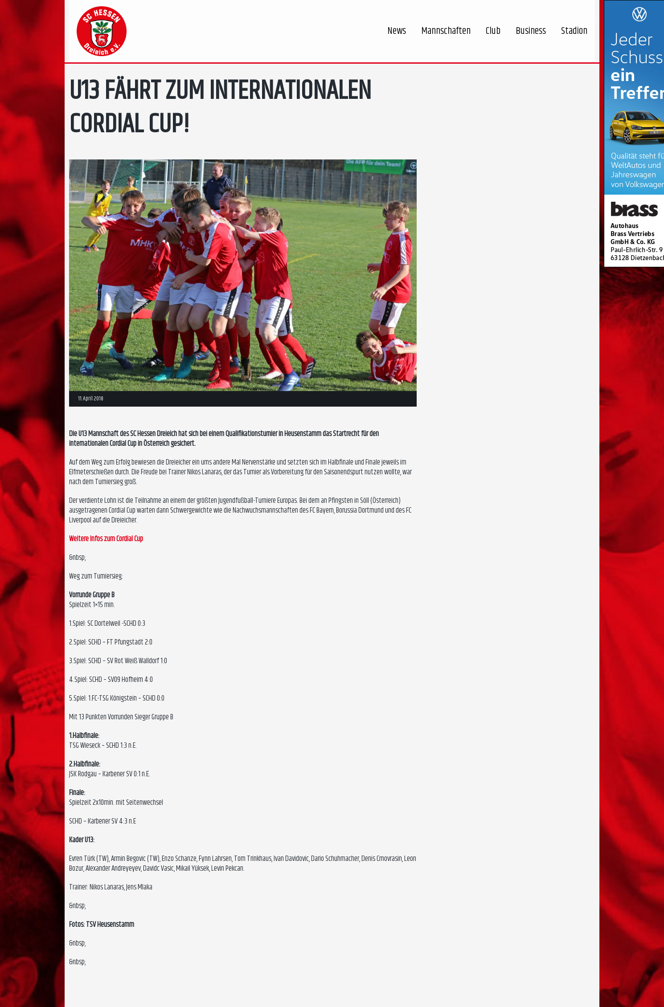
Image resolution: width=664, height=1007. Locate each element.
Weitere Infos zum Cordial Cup (106, 539)
